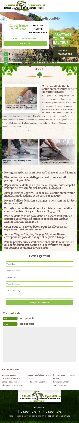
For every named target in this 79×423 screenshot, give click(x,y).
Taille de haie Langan (36, 382)
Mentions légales (59, 416)
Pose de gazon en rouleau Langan (64, 377)
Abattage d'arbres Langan (13, 385)
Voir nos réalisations (65, 52)
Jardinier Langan (60, 385)
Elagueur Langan (9, 375)
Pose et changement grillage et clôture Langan (13, 380)
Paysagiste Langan (61, 382)
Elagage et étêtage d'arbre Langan (39, 377)
